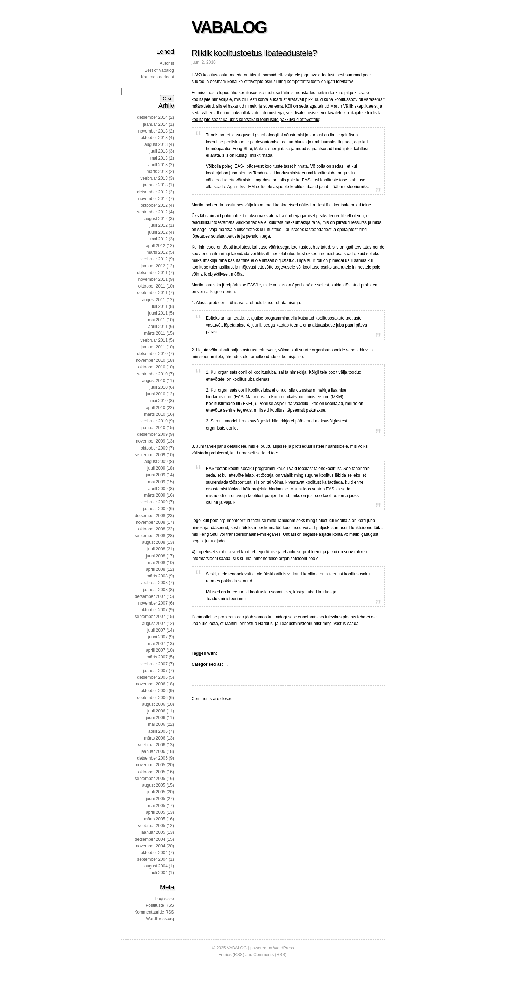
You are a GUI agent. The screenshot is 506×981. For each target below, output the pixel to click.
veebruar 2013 (154, 178)
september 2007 (150, 616)
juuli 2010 (159, 387)
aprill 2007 (155, 650)
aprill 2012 (155, 245)
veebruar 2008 (154, 582)
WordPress (283, 947)
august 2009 (156, 461)
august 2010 (153, 380)
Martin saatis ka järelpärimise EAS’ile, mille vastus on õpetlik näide (254, 285)
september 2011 (152, 292)
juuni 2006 (155, 717)
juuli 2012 (159, 225)
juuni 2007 (158, 636)
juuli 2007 (156, 630)
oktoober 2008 (152, 529)
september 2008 (150, 535)
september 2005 (150, 778)
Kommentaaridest (157, 77)
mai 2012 (159, 239)
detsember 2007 (150, 596)
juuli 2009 (156, 468)
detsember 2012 (152, 191)
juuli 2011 (159, 306)
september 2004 (152, 859)
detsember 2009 (152, 434)
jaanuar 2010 (153, 427)
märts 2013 (157, 171)
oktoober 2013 (154, 137)
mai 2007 (156, 643)
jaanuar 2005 (153, 832)
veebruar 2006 (151, 744)
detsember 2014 (152, 117)
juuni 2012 (158, 232)
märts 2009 (154, 495)
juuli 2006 (156, 711)
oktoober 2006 (154, 690)
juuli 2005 (156, 791)
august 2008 (153, 542)
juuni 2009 (155, 474)
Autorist (167, 63)
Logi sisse (164, 898)
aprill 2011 (158, 326)
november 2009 (150, 441)
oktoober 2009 (154, 448)
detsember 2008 (150, 515)
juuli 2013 (159, 151)
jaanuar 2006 (153, 751)
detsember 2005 (152, 758)
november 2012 (153, 198)
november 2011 (153, 279)
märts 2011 (154, 333)
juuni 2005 (155, 798)
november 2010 (150, 360)
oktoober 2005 (152, 771)
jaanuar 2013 (155, 184)
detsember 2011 (152, 272)
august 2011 (153, 299)
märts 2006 (154, 738)
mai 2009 (156, 481)
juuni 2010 (155, 394)
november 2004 (150, 846)
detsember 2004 (150, 839)
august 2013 (156, 144)
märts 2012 (157, 252)
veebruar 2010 (154, 421)
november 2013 (153, 131)
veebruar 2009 (154, 501)
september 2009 (150, 454)
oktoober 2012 (154, 205)
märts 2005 (154, 819)
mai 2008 (156, 562)
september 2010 (152, 374)
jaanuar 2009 (155, 508)
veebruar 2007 (154, 663)
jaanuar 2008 (155, 589)
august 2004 (156, 866)
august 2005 (153, 785)
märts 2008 (157, 576)
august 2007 (153, 623)
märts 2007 (157, 656)
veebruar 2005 (151, 825)
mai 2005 (156, 805)
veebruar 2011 (154, 340)
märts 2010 (154, 414)
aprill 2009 (158, 488)
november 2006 (150, 684)
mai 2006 (156, 724)
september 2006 (152, 697)
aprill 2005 (155, 812)
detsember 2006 (152, 677)
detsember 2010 (152, 353)
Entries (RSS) (231, 954)
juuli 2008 (156, 549)
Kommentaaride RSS (154, 912)
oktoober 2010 (152, 366)
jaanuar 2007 (155, 670)
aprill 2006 (158, 731)
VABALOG (229, 27)
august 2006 (153, 704)
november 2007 (153, 603)
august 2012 (156, 218)
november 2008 (150, 522)
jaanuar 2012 (153, 266)
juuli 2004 (159, 872)
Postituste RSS (159, 905)
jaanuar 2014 (155, 124)
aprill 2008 (155, 569)
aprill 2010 (155, 407)
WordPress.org (160, 918)
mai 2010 (159, 400)
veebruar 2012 (154, 259)
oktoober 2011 (152, 286)
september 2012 (152, 211)
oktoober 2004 (154, 852)
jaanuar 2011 (153, 346)
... (226, 664)
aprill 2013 (158, 164)
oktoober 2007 (154, 609)
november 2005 (150, 764)
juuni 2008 (155, 556)
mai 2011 (156, 319)
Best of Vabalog (159, 70)
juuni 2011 (158, 313)
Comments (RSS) (269, 954)
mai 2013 (159, 158)
